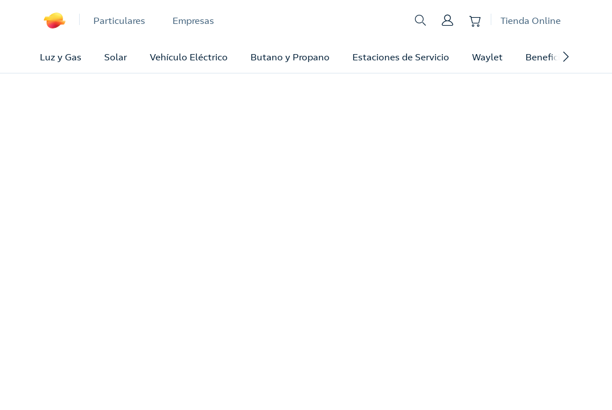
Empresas (193, 20)
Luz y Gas (60, 57)
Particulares (119, 20)
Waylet (487, 57)
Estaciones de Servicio (400, 57)
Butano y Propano (290, 57)
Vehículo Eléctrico (189, 57)
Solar (115, 57)
